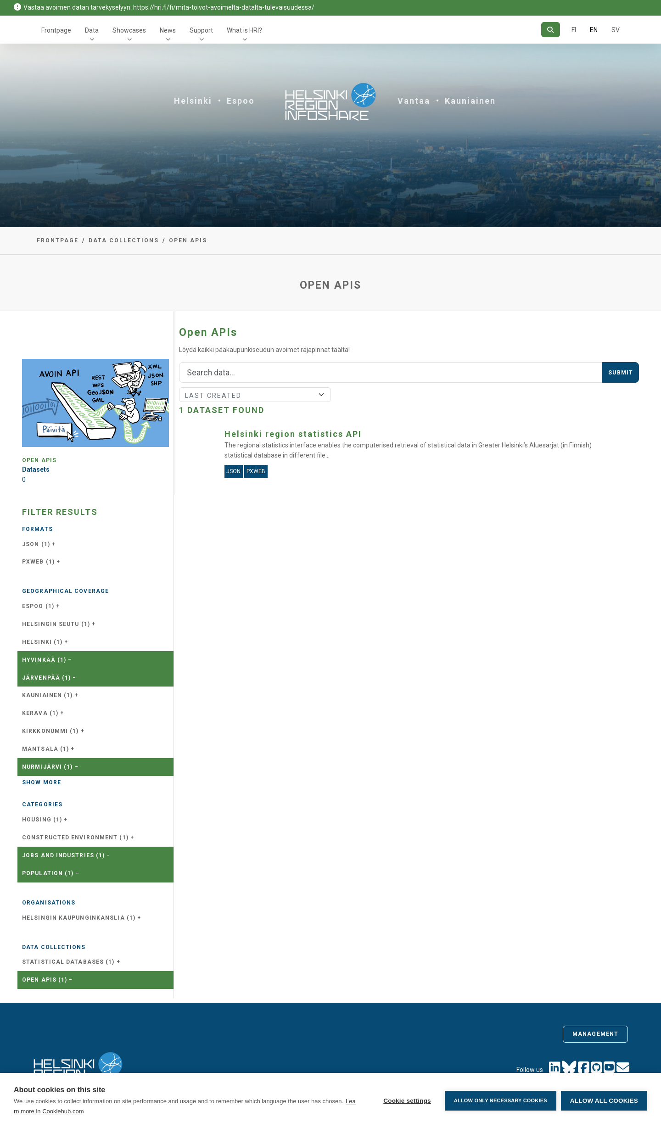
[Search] (550, 29)
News (168, 30)
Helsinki (193, 101)
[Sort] (255, 394)
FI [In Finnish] (573, 30)
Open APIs (188, 240)
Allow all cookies (604, 1100)
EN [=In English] (594, 30)
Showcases (129, 30)
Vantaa (414, 101)
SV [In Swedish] (615, 30)
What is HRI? (244, 30)
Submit (620, 372)
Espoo (241, 101)
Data (92, 30)
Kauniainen (470, 101)
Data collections (124, 240)
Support (201, 30)
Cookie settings (407, 1100)
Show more (41, 782)
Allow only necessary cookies (500, 1100)
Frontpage (56, 30)
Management (595, 1034)
